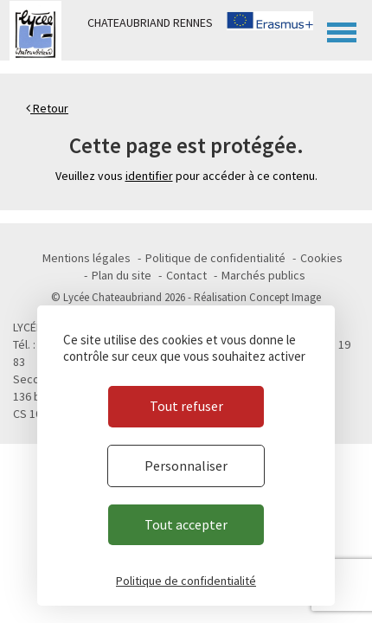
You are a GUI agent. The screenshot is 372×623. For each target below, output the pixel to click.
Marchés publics (263, 275)
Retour (47, 108)
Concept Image (285, 297)
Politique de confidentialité (215, 258)
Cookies (321, 258)
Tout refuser (186, 405)
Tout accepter (186, 524)
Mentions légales (86, 258)
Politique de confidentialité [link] (186, 580)
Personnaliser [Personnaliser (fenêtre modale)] (186, 465)
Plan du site (121, 275)
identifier (149, 175)
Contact (186, 275)
